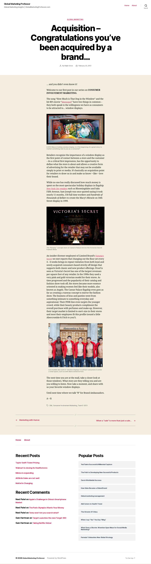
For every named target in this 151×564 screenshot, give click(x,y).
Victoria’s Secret (54, 259)
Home (126, 5)
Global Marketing (75, 20)
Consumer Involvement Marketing (65, 406)
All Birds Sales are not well (29, 478)
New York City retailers (58, 189)
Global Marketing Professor (19, 4)
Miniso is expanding (25, 473)
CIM (50, 406)
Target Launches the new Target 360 (50, 518)
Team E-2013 (84, 406)
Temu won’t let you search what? (45, 513)
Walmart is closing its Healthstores (33, 468)
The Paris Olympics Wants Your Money (48, 508)
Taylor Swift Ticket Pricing (29, 463)
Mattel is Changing (25, 483)
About (134, 5)
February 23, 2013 (85, 66)
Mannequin (67, 102)
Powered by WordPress (58, 558)
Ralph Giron (68, 66)
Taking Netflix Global (42, 523)
